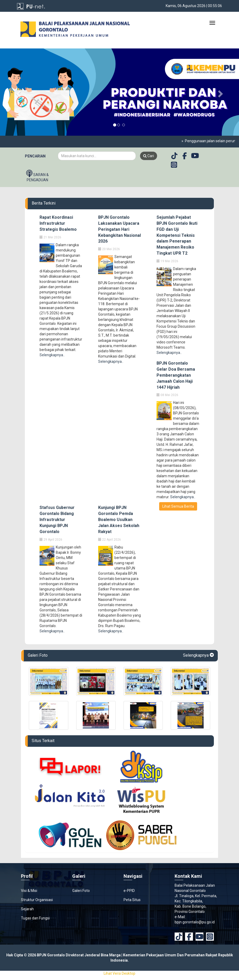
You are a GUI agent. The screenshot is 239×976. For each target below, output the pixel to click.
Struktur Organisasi (37, 900)
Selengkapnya (198, 655)
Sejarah (27, 909)
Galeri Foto (81, 891)
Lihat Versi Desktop (119, 973)
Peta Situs (132, 900)
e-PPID (129, 891)
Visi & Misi (29, 891)
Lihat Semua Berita (178, 506)
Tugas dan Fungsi (35, 918)
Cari (148, 156)
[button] (18, 92)
